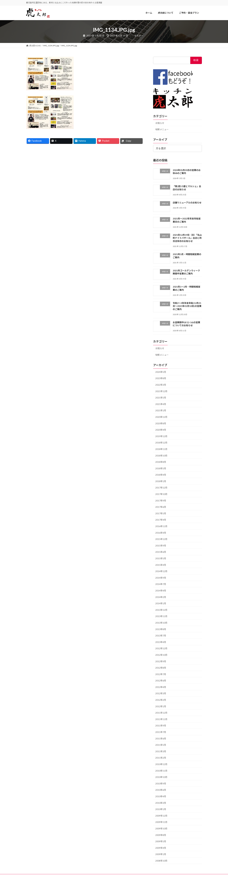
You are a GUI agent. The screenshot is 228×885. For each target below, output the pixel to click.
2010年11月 (161, 770)
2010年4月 (160, 796)
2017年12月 (161, 487)
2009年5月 (160, 841)
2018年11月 (161, 449)
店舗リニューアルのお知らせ (187, 202)
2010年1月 (160, 809)
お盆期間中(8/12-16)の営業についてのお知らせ (186, 324)
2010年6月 (160, 790)
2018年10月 (161, 455)
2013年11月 (161, 616)
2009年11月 (161, 822)
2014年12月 (161, 571)
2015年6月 (160, 552)
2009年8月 (160, 835)
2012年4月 (160, 687)
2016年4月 (160, 532)
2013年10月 (161, 622)
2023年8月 (160, 378)
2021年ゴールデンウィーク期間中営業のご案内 (186, 272)
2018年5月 (160, 468)
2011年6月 (160, 738)
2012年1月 (160, 706)
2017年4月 (160, 520)
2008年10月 (161, 860)
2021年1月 (160, 410)
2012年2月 (160, 700)
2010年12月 (161, 764)
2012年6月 (160, 680)
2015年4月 (160, 565)
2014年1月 (160, 603)
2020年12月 (161, 417)
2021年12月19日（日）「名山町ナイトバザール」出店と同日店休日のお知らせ (187, 238)
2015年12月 (161, 539)
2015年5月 (160, 558)
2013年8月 (160, 629)
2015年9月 (160, 545)
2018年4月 (160, 475)
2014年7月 (160, 584)
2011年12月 (161, 713)
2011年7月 (160, 732)
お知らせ (159, 123)
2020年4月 (160, 430)
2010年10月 (161, 777)
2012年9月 (160, 661)
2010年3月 (160, 803)
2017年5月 (160, 513)
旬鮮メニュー (162, 129)
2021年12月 (161, 391)
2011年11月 (161, 719)
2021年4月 (160, 404)
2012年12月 (161, 648)
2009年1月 (160, 854)
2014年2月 (160, 597)
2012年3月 (160, 693)
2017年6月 (160, 507)
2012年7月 (160, 674)
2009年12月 (161, 815)
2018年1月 (160, 481)
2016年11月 (161, 526)
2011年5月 (160, 745)
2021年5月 (160, 397)
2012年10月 (161, 655)
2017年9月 (160, 500)
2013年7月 (160, 635)
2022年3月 (160, 384)
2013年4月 (160, 642)
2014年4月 (160, 590)
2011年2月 (160, 758)
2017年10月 (161, 494)
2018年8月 (160, 462)
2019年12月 (161, 436)
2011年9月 (160, 725)
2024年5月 (160, 372)
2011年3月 (160, 751)
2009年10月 (161, 828)
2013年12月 (161, 610)
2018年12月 (161, 442)
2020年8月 (160, 423)
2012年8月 (160, 667)
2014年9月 (160, 577)
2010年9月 (160, 783)
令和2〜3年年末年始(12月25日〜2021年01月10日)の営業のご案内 (187, 306)
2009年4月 (160, 848)
